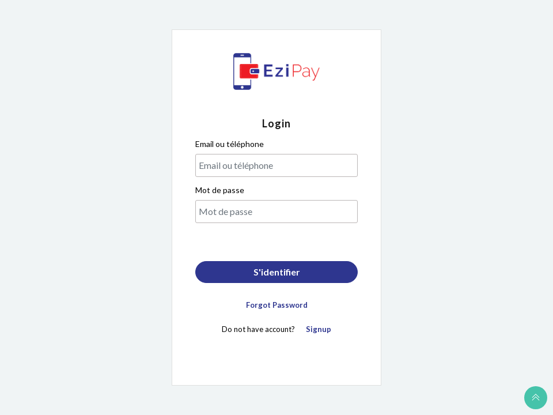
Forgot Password (277, 305)
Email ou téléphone (229, 144)
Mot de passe (219, 190)
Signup (318, 329)
